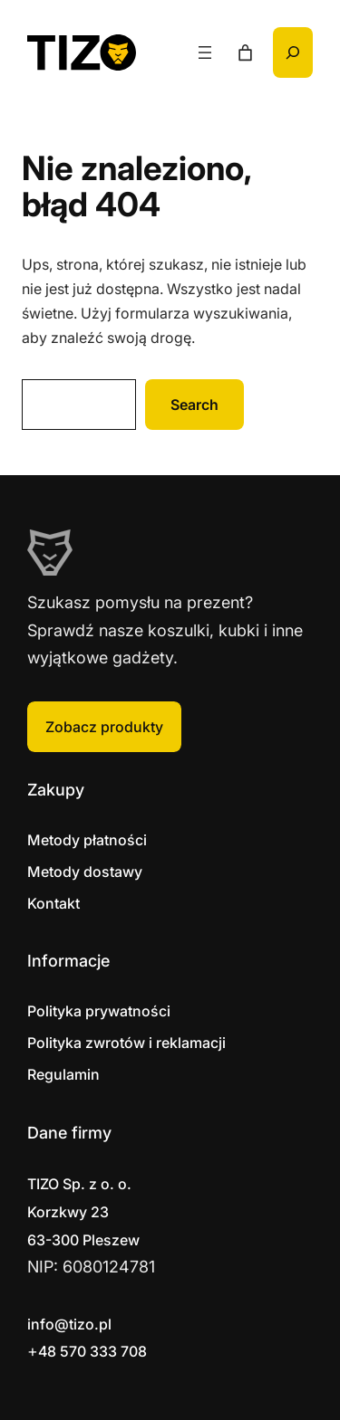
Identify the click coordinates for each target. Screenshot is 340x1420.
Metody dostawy (84, 871)
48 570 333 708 (92, 1351)
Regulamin (63, 1074)
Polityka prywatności (98, 1011)
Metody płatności (87, 840)
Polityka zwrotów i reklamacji (126, 1043)
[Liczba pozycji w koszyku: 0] (245, 53)
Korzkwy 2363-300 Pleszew (83, 1211)
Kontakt (53, 903)
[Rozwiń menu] (205, 52)
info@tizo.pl (69, 1324)
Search (194, 405)
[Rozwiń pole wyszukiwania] (293, 52)
